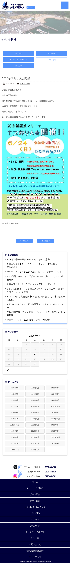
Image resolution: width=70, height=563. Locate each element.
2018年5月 (35, 431)
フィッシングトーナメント (18, 60)
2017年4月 (55, 443)
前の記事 (24, 241)
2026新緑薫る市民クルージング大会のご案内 (28, 259)
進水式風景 (51, 53)
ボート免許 (35, 500)
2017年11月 (34, 437)
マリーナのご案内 (35, 488)
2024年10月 (34, 394)
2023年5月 (55, 400)
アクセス (35, 519)
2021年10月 (55, 406)
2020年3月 (15, 412)
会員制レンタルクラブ (35, 507)
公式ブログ (18, 53)
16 (35, 354)
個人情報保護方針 (35, 550)
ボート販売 (35, 494)
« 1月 (7, 370)
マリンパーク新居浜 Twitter (15, 467)
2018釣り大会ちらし (11, 223)
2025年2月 (15, 394)
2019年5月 (35, 419)
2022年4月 (35, 406)
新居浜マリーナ (13, 5)
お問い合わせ (35, 544)
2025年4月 (55, 388)
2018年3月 (55, 431)
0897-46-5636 (50, 471)
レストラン (35, 513)
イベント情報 (25, 83)
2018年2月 (15, 437)
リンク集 (35, 538)
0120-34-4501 (50, 476)
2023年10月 (34, 400)
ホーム (35, 482)
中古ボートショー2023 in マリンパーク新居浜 (28, 320)
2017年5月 (35, 443)
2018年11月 (55, 419)
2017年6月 (15, 443)
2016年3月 (35, 449)
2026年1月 (35, 388)
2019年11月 (34, 412)
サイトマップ (30, 7)
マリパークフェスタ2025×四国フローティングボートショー (35, 272)
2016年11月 (14, 449)
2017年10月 (55, 437)
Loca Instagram (15, 476)
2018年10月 (14, 425)
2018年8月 (55, 425)
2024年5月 (55, 394)
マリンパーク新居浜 (35, 532)
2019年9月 (55, 412)
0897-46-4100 (50, 467)
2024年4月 (15, 400)
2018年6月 (15, 431)
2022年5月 (15, 406)
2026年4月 (15, 388)
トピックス (18, 66)
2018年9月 (35, 425)
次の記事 (46, 241)
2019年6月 (15, 419)
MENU (64, 5)
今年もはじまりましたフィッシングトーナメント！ (31, 284)
